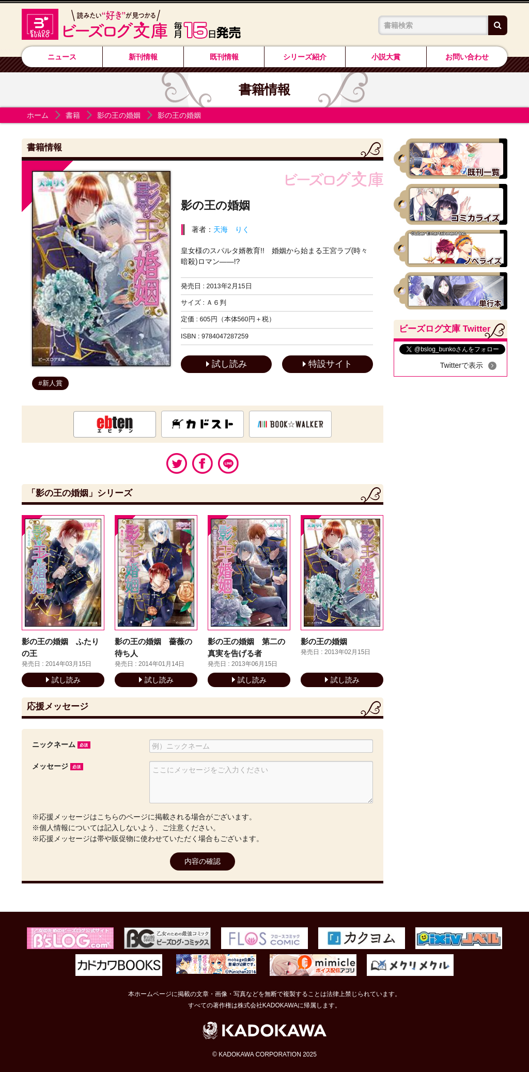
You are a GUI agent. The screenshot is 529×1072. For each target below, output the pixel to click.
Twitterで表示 (461, 365)
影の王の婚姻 (119, 115)
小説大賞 (385, 57)
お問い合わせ (467, 57)
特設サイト (327, 364)
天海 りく (231, 229)
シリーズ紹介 (304, 57)
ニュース (62, 57)
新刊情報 (143, 57)
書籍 (73, 115)
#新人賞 (51, 383)
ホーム (38, 115)
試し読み (226, 364)
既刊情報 (224, 57)
